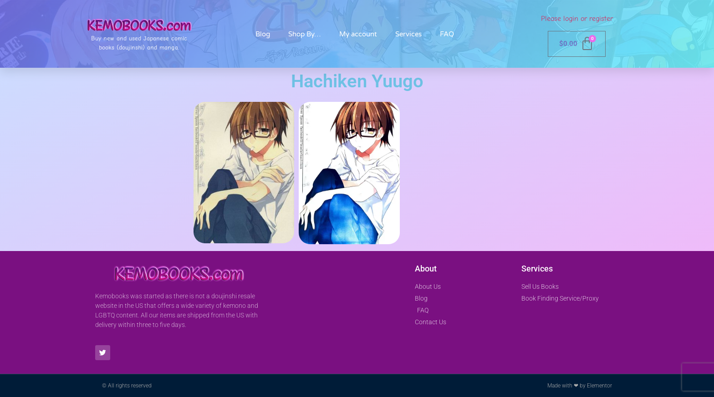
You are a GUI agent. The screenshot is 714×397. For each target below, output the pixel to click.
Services (408, 34)
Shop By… (304, 34)
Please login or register (577, 19)
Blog (262, 34)
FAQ (447, 34)
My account (358, 34)
